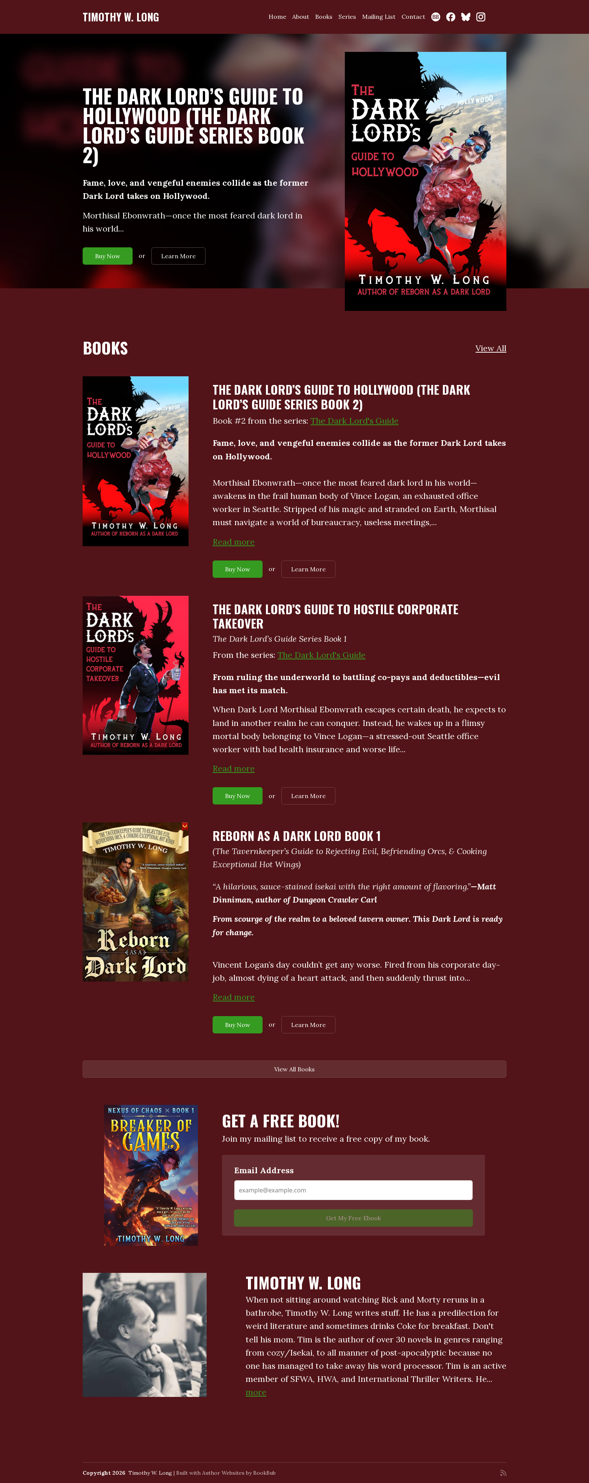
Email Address (264, 1170)
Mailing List (379, 16)
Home (277, 16)
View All (491, 348)
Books (323, 16)
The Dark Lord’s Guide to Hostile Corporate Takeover (335, 616)
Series (347, 16)
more (256, 1392)
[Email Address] (353, 1190)
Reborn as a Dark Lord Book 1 (297, 835)
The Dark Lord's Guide (355, 420)
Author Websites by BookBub (239, 1472)
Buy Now (107, 256)
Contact (413, 16)
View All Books (294, 1069)
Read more (234, 541)
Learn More (178, 256)
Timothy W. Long (121, 16)
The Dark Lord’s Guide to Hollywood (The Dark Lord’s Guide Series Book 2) (193, 125)
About (300, 16)
